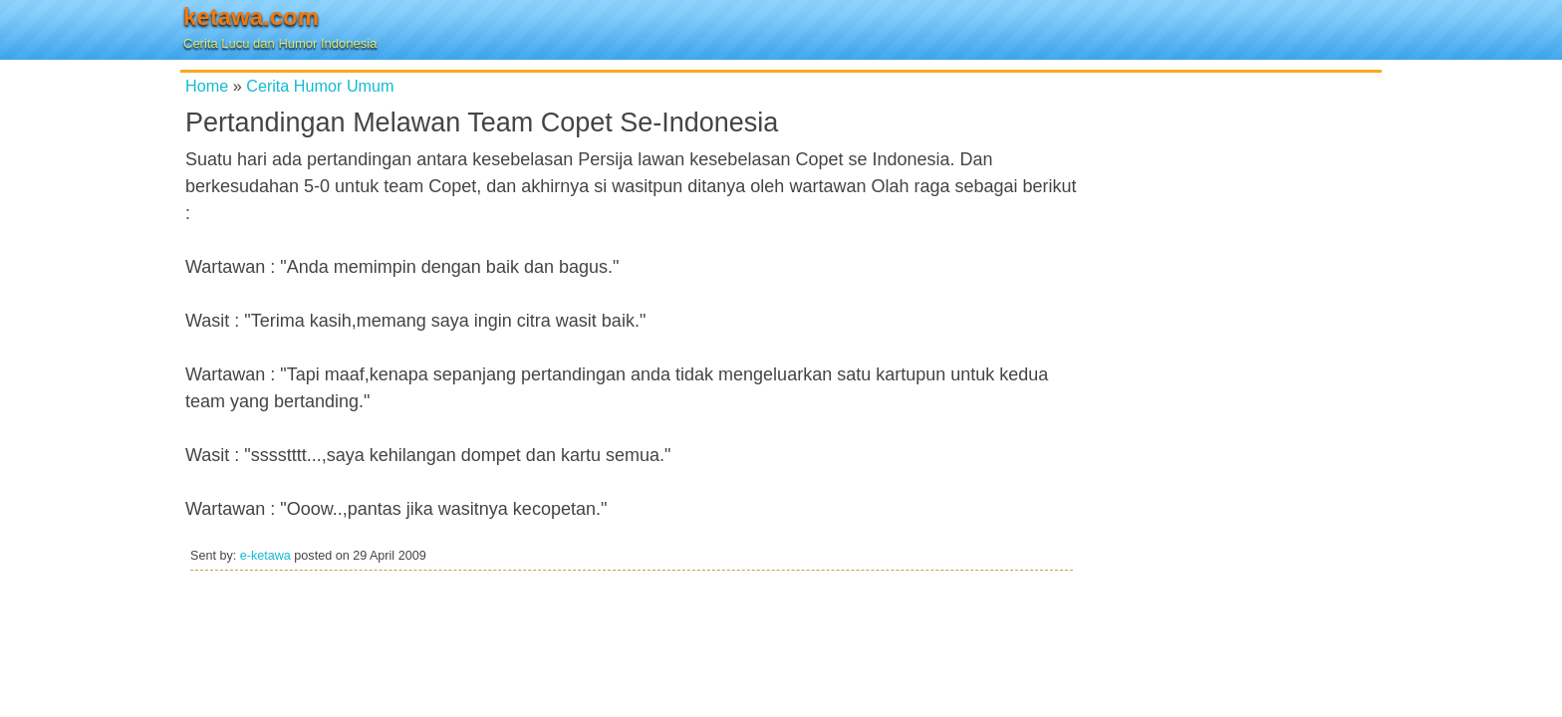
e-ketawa (265, 556)
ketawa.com (251, 16)
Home (206, 86)
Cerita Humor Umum (319, 86)
